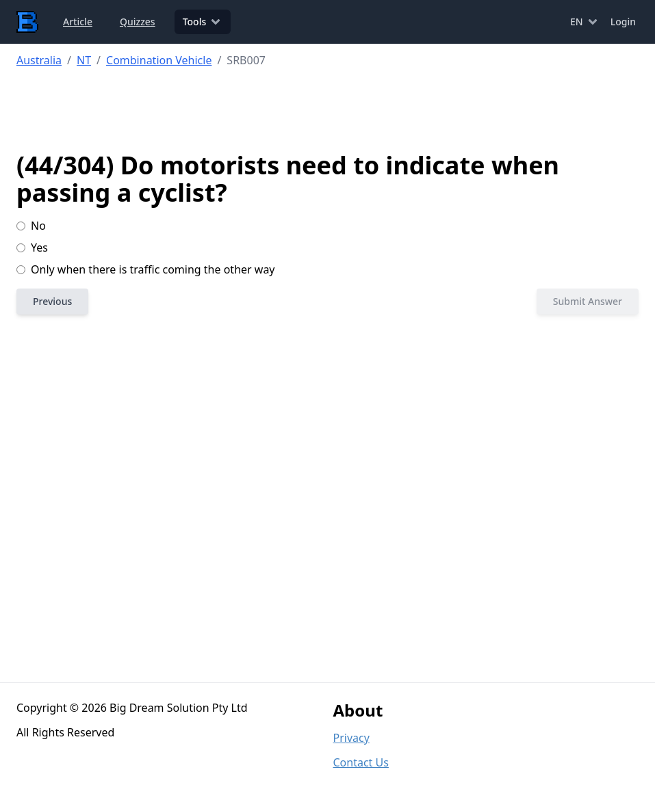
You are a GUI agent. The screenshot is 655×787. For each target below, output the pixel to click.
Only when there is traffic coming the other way (145, 269)
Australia (39, 60)
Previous (52, 301)
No (31, 225)
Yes (32, 247)
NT (84, 60)
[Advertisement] (335, 110)
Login (623, 21)
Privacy (351, 737)
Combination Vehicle (158, 60)
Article (77, 21)
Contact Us (361, 762)
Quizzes (137, 21)
